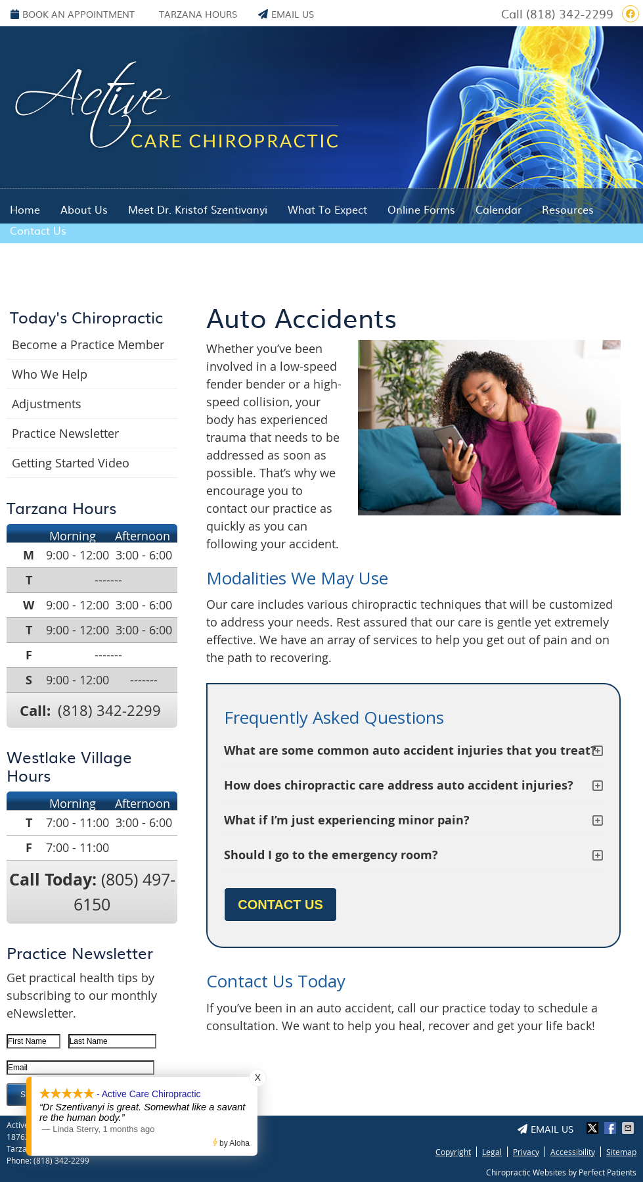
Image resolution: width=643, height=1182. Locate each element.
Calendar (498, 209)
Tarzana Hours (198, 13)
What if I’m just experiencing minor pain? (347, 820)
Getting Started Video (70, 463)
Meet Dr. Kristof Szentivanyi (197, 209)
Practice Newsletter (65, 433)
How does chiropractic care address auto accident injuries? (398, 785)
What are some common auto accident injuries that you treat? (410, 750)
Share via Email (629, 1128)
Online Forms (421, 209)
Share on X (594, 1128)
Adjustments (46, 404)
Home (25, 209)
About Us (84, 209)
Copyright (453, 1152)
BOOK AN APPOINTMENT (73, 13)
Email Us (286, 13)
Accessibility (572, 1152)
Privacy (526, 1152)
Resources (568, 209)
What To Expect (327, 209)
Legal (492, 1152)
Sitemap (621, 1152)
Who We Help (49, 374)
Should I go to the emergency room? (331, 855)
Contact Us (38, 230)
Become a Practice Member (88, 344)
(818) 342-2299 (569, 13)
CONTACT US (280, 904)
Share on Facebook (611, 1128)
